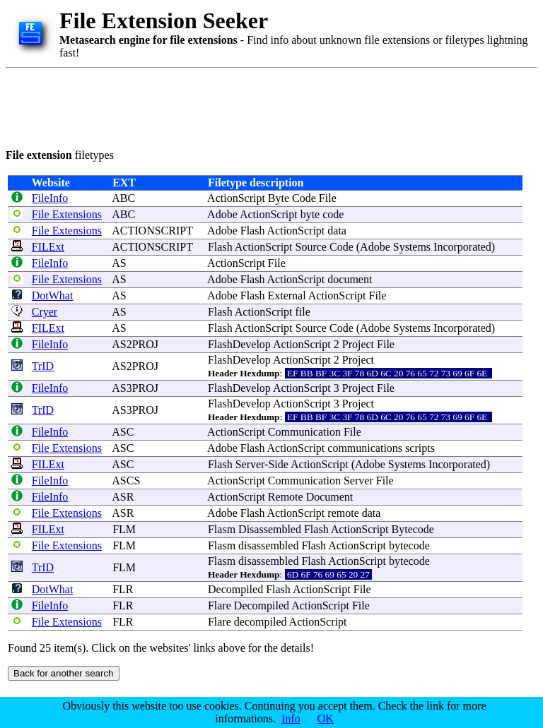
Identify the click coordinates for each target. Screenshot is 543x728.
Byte (278, 198)
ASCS (126, 481)
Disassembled (269, 529)
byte (310, 214)
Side (278, 464)
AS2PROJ (135, 344)
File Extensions (67, 214)
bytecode (409, 545)
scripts (420, 448)
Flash (252, 231)
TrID (43, 366)
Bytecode (413, 529)
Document (330, 497)
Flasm (221, 529)
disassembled (268, 545)
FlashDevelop (239, 344)
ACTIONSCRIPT (152, 231)
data (336, 231)
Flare (219, 605)
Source (311, 247)
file (303, 312)
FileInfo (50, 198)
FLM (124, 529)
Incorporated (462, 247)
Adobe (222, 214)
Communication (304, 432)
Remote (285, 497)
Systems (412, 247)
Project (358, 344)
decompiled (260, 622)
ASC (123, 432)
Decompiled (235, 589)
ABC (123, 198)
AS (119, 263)
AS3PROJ (135, 388)
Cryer (44, 312)
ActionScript (236, 198)
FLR (122, 589)
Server (249, 464)
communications (364, 448)
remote (342, 513)
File (328, 198)
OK (325, 718)
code (333, 214)
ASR (123, 497)
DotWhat (53, 296)
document (349, 279)
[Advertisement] (263, 106)
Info (290, 718)
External (286, 296)
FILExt (48, 247)
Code (304, 198)
